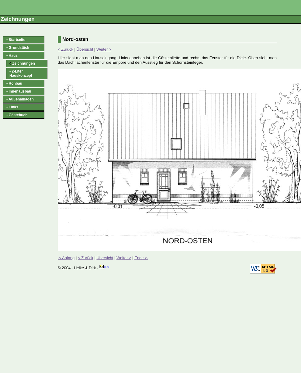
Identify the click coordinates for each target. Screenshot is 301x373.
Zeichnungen (22, 63)
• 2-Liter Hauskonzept (20, 73)
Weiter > (103, 49)
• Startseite (15, 40)
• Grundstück (17, 48)
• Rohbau (14, 83)
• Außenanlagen (20, 99)
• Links (12, 107)
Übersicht (85, 49)
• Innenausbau (18, 91)
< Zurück (65, 49)
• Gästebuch (17, 115)
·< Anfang (66, 258)
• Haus (12, 55)
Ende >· (141, 258)
